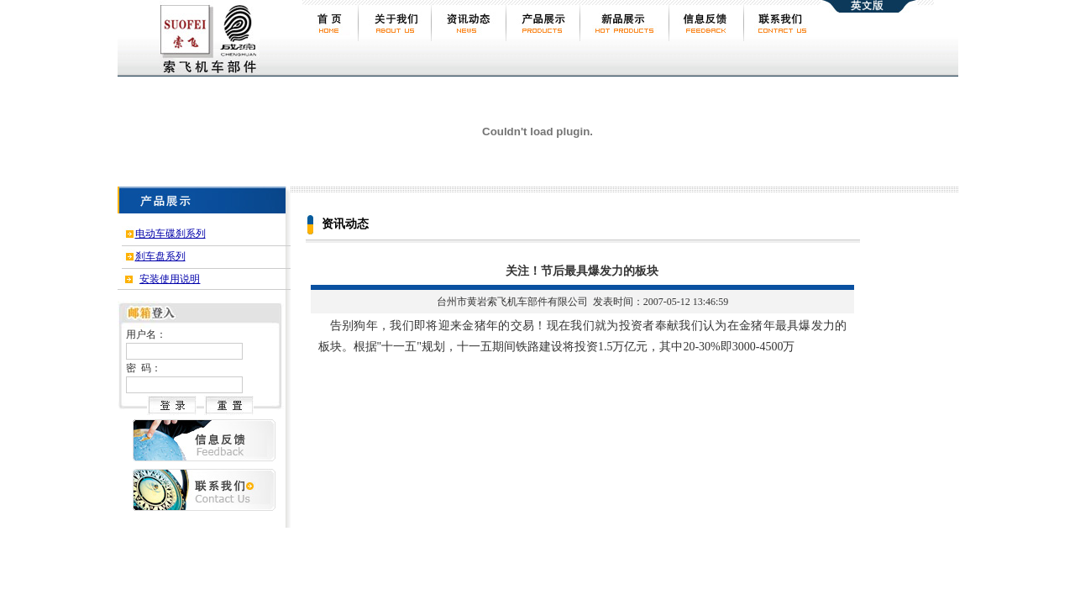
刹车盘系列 (160, 256)
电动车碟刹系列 (170, 233)
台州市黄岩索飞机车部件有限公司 (512, 302)
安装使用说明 (169, 279)
